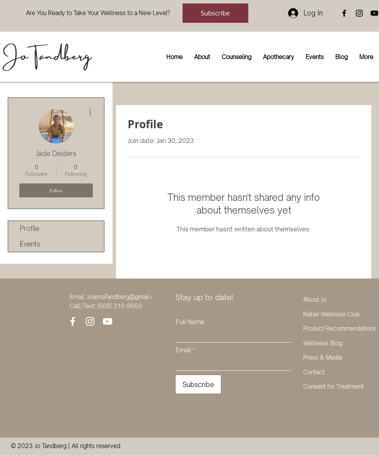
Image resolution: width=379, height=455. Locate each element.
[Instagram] (359, 13)
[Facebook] (344, 13)
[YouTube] (374, 13)
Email (183, 350)
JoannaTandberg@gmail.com (124, 297)
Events (30, 244)
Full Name (190, 322)
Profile (29, 228)
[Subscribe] (215, 13)
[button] (202, 57)
